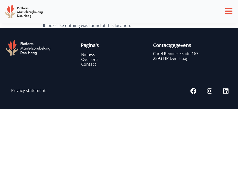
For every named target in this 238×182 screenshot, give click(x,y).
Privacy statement (28, 90)
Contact (88, 64)
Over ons (89, 59)
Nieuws (88, 54)
